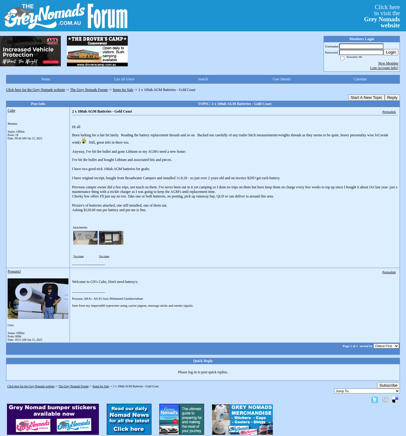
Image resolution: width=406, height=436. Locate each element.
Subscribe (388, 385)
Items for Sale (123, 90)
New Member (388, 63)
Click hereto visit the (382, 16)
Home (45, 79)
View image (78, 256)
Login (391, 52)
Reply (392, 97)
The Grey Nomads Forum (89, 90)
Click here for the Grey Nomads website (35, 90)
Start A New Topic (366, 97)
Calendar (360, 79)
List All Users (124, 79)
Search (203, 79)
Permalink (389, 111)
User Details (281, 79)
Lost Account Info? (384, 68)
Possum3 (14, 271)
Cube (11, 110)
